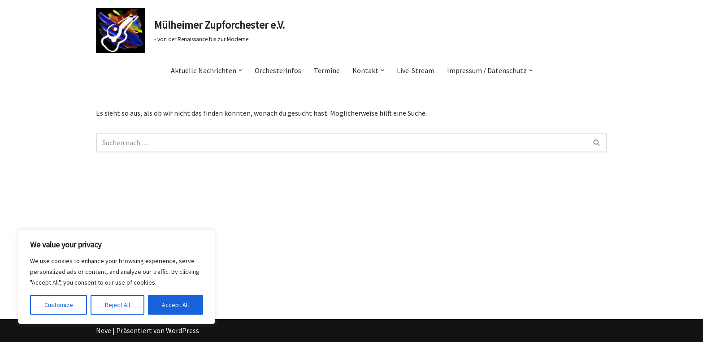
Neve (103, 330)
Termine (327, 70)
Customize (58, 305)
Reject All (117, 305)
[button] (240, 70)
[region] (116, 277)
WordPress (182, 330)
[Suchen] (341, 142)
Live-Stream (415, 70)
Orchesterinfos (278, 70)
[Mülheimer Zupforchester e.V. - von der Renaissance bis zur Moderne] (190, 30)
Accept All (175, 305)
